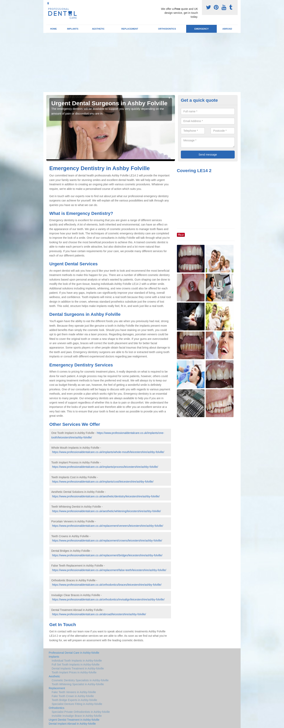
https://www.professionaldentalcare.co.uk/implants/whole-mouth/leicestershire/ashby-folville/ (108, 452)
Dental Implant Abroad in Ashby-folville (72, 723)
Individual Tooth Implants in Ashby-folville (77, 660)
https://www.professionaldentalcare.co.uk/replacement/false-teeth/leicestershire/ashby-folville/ (109, 570)
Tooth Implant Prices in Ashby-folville (74, 672)
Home (53, 29)
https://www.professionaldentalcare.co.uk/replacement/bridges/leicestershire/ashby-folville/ (107, 555)
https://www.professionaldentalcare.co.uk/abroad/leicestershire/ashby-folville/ (99, 614)
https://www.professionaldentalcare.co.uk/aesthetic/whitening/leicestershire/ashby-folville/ (106, 511)
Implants (72, 29)
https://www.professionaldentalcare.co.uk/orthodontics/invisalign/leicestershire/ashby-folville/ (108, 599)
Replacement (129, 29)
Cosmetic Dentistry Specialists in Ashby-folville (80, 680)
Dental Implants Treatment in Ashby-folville (78, 668)
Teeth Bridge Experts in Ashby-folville (74, 700)
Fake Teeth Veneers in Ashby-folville (74, 692)
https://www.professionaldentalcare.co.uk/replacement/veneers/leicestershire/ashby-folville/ (107, 525)
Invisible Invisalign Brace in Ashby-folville (77, 715)
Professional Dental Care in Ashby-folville (74, 652)
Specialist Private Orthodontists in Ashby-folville (81, 711)
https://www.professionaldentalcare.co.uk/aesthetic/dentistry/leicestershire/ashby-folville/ (106, 496)
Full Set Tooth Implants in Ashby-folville (76, 664)
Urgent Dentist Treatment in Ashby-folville (74, 719)
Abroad (227, 29)
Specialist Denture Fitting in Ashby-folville (77, 704)
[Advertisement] (142, 62)
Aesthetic (98, 29)
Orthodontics (167, 29)
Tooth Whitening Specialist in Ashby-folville (78, 684)
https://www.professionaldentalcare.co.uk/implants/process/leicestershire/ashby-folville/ (105, 466)
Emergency (201, 29)
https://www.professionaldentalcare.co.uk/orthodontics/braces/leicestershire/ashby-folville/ (107, 584)
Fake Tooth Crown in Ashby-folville (73, 696)
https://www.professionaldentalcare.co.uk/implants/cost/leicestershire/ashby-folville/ (102, 481)
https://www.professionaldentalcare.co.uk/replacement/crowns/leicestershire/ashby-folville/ (107, 540)
